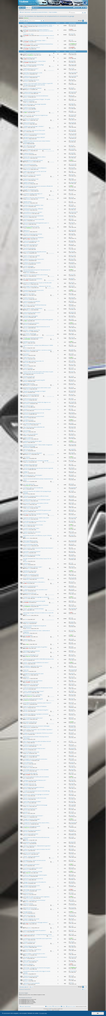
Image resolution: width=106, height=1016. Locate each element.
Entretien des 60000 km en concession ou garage (35, 460)
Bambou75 (28, 284)
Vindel (27, 644)
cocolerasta (28, 628)
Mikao (26, 220)
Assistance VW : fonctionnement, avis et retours (35, 274)
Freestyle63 (27, 465)
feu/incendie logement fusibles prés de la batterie (36, 776)
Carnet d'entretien (28, 368)
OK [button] (98, 1013)
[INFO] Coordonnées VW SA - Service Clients (34, 61)
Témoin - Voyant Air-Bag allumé (31, 856)
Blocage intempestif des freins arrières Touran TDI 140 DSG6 (37, 559)
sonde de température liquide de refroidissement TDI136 (38, 687)
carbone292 (27, 124)
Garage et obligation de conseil (31, 919)
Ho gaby (26, 421)
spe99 (71, 319)
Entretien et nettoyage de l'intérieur (32, 88)
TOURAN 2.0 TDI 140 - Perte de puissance (33, 197)
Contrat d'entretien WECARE (30, 544)
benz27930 (72, 149)
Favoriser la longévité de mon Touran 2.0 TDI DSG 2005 (37, 282)
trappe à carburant (28, 437)
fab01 (26, 112)
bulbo (26, 865)
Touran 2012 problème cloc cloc (31, 241)
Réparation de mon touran (30, 908)
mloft (71, 464)
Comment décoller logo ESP (30, 773)
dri (25, 374)
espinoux (27, 678)
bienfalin (26, 831)
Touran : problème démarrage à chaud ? (33, 691)
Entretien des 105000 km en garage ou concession (36, 794)
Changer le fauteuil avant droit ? (31, 864)
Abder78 (26, 355)
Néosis (71, 744)
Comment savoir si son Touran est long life (34, 601)
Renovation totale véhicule (30, 722)
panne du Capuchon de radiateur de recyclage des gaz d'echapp (37, 492)
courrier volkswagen (28, 266)
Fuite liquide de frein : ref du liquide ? (32, 475)
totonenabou (72, 122)
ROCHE (26, 835)
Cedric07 (26, 206)
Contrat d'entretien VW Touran (31, 80)
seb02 (27, 753)
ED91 (71, 646)
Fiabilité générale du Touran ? (30, 68)
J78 (27, 435)
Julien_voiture (72, 133)
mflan (26, 377)
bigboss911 (28, 854)
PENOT (26, 590)
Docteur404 (28, 575)
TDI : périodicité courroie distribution (32, 278)
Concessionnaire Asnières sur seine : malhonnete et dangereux (36, 631)
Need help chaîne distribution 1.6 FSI (32, 73)
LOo (71, 226)
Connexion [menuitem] (84, 8)
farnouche (72, 371)
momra (26, 556)
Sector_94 (28, 485)
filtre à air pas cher (28, 449)
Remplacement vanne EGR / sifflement (33, 208)
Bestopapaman (27, 500)
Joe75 (71, 353)
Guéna (27, 843)
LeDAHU (27, 538)
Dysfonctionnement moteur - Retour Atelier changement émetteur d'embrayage (37, 445)
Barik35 (26, 497)
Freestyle (72, 765)
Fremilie (26, 358)
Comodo (26, 781)
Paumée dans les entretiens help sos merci (34, 748)
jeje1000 (26, 264)
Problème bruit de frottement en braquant (34, 134)
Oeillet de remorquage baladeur (31, 755)
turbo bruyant (26, 563)
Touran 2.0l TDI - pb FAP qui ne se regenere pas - (35, 115)
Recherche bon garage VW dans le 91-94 (33, 413)
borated (71, 460)
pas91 (29, 150)
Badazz (27, 579)
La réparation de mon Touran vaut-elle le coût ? (35, 589)
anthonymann (27, 158)
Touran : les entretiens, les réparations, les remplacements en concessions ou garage (46, 16)
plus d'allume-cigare (28, 406)
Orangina (72, 452)
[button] (86, 21)
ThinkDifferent (73, 43)
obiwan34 (26, 763)
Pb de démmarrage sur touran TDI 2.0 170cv (34, 521)
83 (51, 335)
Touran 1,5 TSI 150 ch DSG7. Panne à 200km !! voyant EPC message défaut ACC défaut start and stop (38, 84)
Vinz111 (71, 581)
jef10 (71, 29)
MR (26, 176)
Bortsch (26, 533)
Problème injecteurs (28, 153)
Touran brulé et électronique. (30, 834)
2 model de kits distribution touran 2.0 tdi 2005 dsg (36, 791)
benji (25, 660)
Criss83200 (72, 449)
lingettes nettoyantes (28, 182)
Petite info (25, 670)
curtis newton (72, 577)
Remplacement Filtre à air (29, 593)
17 (53, 619)
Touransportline (73, 487)
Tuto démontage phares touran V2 (32, 423)
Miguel (71, 513)
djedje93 (71, 278)
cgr (25, 116)
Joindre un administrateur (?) (30, 586)
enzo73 (71, 604)
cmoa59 (71, 554)
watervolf (26, 572)
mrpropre (26, 224)
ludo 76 (71, 471)
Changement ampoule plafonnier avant (33, 673)
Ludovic (26, 327)
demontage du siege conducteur (31, 651)
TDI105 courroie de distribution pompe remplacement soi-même (38, 479)
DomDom (72, 337)
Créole (26, 857)
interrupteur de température (30, 244)
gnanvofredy (72, 24)
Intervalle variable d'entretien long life (33, 699)
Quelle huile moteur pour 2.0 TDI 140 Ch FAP (34, 171)
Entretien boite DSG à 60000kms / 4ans (33, 205)
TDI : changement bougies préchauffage (33, 65)
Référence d (26, 230)
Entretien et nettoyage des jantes (31, 826)
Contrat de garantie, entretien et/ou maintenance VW (37, 149)
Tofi (70, 741)
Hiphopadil (26, 299)
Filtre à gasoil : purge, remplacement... (33, 308)
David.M (26, 511)
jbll (70, 237)
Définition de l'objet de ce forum (31, 47)
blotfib (71, 423)
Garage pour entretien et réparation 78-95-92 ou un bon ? (38, 733)
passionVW (28, 615)
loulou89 (26, 689)
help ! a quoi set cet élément (30, 434)
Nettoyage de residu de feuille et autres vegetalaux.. (36, 896)
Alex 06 (27, 481)
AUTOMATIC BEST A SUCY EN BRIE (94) (33, 488)
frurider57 (72, 215)
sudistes (26, 469)
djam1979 (26, 869)
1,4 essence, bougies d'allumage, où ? (32, 193)
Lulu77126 (72, 251)
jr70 (71, 665)
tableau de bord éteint (29, 123)
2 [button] (84, 20)
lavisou (71, 197)
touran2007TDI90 (28, 692)
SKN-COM (28, 169)
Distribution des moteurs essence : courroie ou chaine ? (37, 350)
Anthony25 (72, 780)
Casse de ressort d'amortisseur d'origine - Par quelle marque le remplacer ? (36, 100)
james (26, 652)
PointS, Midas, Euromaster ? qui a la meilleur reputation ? (38, 729)
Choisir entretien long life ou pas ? (32, 312)
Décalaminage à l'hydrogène (30, 316)
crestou (27, 806)
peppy (26, 739)
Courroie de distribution (29, 248)
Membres (36, 7)
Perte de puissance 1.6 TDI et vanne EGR (33, 219)
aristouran (26, 217)
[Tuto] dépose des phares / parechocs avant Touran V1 (37, 703)
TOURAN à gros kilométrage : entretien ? (33, 126)
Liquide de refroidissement (30, 622)
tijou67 (71, 702)
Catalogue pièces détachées (30, 464)
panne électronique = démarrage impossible (34, 104)
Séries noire (26, 364)
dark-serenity (30, 161)
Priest (71, 845)
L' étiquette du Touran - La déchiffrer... (33, 695)
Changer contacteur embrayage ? (31, 819)
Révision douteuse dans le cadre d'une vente (34, 798)
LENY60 (26, 883)
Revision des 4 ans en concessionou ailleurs (34, 157)
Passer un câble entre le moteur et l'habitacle (34, 706)
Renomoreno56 (27, 519)
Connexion (28, 9)
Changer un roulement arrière (31, 574)
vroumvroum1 (72, 164)
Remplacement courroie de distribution (33, 216)
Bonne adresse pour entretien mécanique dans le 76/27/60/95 (36, 737)
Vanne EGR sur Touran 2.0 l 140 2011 (32, 212)
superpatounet (27, 542)
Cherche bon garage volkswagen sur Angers (34, 391)
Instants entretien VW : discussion (32, 532)
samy (26, 172)
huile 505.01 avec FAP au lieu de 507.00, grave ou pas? (37, 510)
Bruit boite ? (26, 354)
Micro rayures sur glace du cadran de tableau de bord (37, 741)
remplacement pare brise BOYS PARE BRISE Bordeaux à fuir (38, 659)
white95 (26, 711)
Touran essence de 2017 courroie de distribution (35, 96)
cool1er (26, 267)
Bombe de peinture (28, 893)
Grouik (27, 504)
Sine (71, 40)
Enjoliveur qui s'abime (29, 294)
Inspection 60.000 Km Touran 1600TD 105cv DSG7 (36, 517)
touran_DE (72, 266)
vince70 (71, 68)
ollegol (71, 333)
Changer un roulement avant (30, 189)
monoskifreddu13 (28, 760)
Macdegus (28, 351)
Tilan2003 (28, 235)
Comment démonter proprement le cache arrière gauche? (38, 319)
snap (25, 792)
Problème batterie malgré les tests (32, 92)
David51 (71, 625)
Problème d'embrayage (29, 107)
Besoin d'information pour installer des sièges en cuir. (37, 402)
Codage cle (26, 471)
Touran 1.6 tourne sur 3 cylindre (31, 255)
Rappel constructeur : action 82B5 (32, 506)
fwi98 (26, 143)
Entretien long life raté (29, 376)
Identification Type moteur (30, 571)
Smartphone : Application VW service (32, 666)
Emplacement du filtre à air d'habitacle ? (33, 237)
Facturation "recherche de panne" (32, 551)
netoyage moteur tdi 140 (29, 784)
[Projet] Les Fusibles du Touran (31, 226)
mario (71, 687)
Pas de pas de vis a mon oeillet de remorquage (35, 805)
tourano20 (26, 242)
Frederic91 (72, 535)
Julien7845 (27, 154)
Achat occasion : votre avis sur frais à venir (34, 130)
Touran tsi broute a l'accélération (31, 301)
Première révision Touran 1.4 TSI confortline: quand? (36, 499)
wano (71, 922)
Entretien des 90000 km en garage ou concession (35, 514)
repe (71, 126)
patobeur (29, 927)
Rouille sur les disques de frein (31, 119)
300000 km (26, 677)
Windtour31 (27, 135)
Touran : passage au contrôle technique (33, 608)
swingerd (26, 920)
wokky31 (26, 788)
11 (51, 396)
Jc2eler (71, 918)
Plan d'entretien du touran (30, 57)
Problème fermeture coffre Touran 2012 (33, 259)
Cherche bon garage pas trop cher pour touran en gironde (38, 468)
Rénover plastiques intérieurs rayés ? (32, 567)
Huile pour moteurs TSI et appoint (32, 175)
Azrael (71, 755)
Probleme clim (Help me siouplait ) (32, 262)
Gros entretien (27, 430)
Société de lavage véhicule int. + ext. (32, 745)
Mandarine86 (27, 447)
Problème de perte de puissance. (31, 76)
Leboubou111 (72, 64)
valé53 (26, 663)
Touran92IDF (27, 633)
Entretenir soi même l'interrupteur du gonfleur (35, 647)
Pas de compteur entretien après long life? (34, 380)
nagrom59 (26, 746)
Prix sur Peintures (27, 635)
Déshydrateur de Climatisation (31, 684)
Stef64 (27, 458)
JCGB (26, 598)
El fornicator (28, 909)
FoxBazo (26, 187)
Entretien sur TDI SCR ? (29, 341)
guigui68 (71, 437)
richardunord (28, 545)
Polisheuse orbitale (28, 904)
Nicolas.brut (72, 426)
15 (53, 150)
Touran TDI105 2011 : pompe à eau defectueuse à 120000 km (38, 346)
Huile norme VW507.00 (29, 915)
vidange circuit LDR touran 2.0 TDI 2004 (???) (34, 882)
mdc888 (71, 691)
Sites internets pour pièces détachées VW (33, 427)
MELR (71, 650)
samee (26, 813)
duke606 (27, 719)
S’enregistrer (35, 9)
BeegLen (26, 431)
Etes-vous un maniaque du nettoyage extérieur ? (35, 922)
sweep (26, 476)
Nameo (71, 244)
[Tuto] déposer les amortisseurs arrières (33, 578)
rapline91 (72, 673)
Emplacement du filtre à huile (30, 179)
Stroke (27, 756)
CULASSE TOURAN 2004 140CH (31, 528)
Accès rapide (20, 8)
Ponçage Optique (27, 912)
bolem (26, 549)
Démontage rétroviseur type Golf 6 (32, 889)
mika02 (26, 564)
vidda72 (26, 313)
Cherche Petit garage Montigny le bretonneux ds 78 (36, 326)
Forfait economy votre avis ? (30, 399)
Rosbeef (26, 249)
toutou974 (26, 802)
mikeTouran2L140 (28, 213)
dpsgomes (72, 915)
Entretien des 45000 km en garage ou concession (35, 714)
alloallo (71, 387)
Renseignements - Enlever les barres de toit (34, 860)
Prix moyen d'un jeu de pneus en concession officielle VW (38, 186)
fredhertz (26, 324)
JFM (25, 410)
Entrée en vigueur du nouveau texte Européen (35, 875)
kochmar (71, 654)
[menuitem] (77, 7)
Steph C (71, 95)
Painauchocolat (27, 93)
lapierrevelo (72, 694)
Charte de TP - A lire (28, 34)
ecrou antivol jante (28, 762)
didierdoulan (27, 165)
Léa (71, 547)
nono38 (26, 450)
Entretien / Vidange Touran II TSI (31, 330)
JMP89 (26, 392)
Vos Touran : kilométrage (29, 333)
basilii (71, 680)
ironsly (71, 99)
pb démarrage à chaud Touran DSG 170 (33, 361)
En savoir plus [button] (43, 1013)
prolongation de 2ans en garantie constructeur (35, 759)
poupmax (26, 879)
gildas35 (26, 671)
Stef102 (71, 830)
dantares (26, 180)
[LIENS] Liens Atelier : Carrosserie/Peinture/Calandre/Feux (38, 44)
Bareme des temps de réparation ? (32, 830)
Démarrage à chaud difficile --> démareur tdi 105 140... (37, 286)
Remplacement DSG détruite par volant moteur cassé (37, 387)
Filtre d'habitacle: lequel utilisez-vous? (33, 718)
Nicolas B (72, 107)
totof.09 (26, 850)
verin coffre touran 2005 (29, 145)
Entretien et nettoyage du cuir (31, 655)
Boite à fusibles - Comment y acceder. (33, 871)
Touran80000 (27, 210)
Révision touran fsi (28, 766)
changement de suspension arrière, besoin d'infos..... (36, 822)
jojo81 (71, 506)
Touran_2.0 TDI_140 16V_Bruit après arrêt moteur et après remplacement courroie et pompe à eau (38, 372)
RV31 (27, 66)
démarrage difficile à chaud (30, 541)
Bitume (71, 808)
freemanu (26, 552)
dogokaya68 (72, 748)
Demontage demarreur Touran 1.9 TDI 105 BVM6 (35, 769)
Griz (71, 247)
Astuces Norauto (27, 639)
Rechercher (22, 9)
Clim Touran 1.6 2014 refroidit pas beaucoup (34, 305)
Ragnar (26, 381)
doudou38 (26, 785)
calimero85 (72, 769)
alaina (26, 147)
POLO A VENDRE (29, 898)
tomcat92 (72, 630)
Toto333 (71, 658)
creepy (26, 369)
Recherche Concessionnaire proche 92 (33, 878)
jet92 (29, 89)
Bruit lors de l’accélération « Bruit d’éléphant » (35, 168)
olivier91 (26, 86)
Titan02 (26, 70)
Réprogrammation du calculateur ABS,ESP (34, 137)
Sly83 (71, 293)
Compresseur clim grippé (29, 842)
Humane (71, 713)
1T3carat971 (27, 403)
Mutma (71, 478)
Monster (26, 417)
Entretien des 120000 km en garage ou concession (36, 597)
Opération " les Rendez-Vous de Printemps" (34, 900)
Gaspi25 (71, 709)
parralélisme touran (28, 420)
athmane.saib (72, 53)
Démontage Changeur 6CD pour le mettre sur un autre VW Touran (38, 613)
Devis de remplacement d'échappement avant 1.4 (36, 223)
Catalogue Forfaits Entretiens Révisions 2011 (34, 780)
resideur (71, 118)
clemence (26, 529)
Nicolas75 (72, 762)
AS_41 (71, 531)
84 (53, 335)
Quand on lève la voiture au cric (31, 111)
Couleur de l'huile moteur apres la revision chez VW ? (36, 849)
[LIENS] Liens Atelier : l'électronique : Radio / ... (35, 40)
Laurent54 (26, 522)
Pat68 (71, 398)
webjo (27, 295)
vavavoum (26, 414)
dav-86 (71, 721)
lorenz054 (26, 35)
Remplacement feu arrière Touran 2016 (33, 290)
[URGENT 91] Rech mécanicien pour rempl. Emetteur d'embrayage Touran (36, 141)
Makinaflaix (28, 727)
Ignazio (26, 561)
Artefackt (26, 317)
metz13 (29, 309)
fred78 (71, 178)
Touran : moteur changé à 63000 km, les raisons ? (36, 662)
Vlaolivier (26, 886)
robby (71, 83)
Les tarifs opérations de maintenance (32, 680)
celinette (26, 749)
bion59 (71, 860)
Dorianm (29, 454)
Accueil (23, 7)
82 (50, 335)
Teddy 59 (26, 81)
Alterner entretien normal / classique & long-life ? (35, 710)
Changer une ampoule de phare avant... (33, 337)
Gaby (26, 26)
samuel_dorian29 (73, 72)
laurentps (26, 291)
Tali (25, 428)
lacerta (26, 526)
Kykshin (71, 544)
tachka (26, 407)
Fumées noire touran (28, 298)
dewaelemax (27, 231)
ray (25, 131)
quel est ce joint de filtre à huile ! (31, 853)
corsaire (26, 916)
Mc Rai (71, 499)
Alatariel (27, 767)
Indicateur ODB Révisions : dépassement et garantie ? (37, 846)
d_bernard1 (28, 424)
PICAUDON (27, 820)
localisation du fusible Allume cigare (32, 441)
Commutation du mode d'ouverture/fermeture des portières (36, 838)
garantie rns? (26, 812)
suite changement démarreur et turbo (33, 525)
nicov (26, 861)
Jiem (71, 563)
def (25, 730)
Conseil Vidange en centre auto (31, 752)
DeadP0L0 (72, 349)
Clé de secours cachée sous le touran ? (33, 815)
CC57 (29, 568)
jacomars (72, 698)
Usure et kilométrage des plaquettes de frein (34, 251)
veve (71, 193)
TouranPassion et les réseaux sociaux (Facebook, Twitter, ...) (38, 25)
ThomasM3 (28, 287)
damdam (71, 566)
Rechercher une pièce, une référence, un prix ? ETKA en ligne (37, 536)
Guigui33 (71, 815)
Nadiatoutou (72, 312)
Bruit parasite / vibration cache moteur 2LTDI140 (35, 503)
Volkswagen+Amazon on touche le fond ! (33, 416)
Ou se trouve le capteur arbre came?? (32, 868)
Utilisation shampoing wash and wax (32, 234)
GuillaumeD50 (27, 183)
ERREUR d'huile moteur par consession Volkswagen (36, 726)
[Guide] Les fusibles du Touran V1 (31, 53)
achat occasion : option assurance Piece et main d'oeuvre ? (38, 548)
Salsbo (26, 442)
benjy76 (26, 715)
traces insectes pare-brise (29, 164)
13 (50, 150)
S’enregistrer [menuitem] (86, 8)
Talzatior (71, 394)
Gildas (26, 105)
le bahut (71, 589)
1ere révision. (26, 457)
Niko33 (26, 302)
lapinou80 (72, 174)
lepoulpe (71, 412)
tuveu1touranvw (27, 824)
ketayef (29, 594)
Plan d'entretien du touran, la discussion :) (34, 582)
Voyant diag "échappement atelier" (32, 801)
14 (51, 150)
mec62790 (72, 308)
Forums (29, 7)
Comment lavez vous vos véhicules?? (32, 453)
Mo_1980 (26, 362)
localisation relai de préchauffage (31, 555)
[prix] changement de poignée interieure (33, 787)
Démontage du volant (28, 383)
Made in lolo (72, 255)
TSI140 (71, 491)
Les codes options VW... (29, 484)
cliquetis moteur (27, 201)
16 (51, 619)
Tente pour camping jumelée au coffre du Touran (36, 496)
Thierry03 (28, 120)
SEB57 (26, 127)
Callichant (26, 138)
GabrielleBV (27, 77)
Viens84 (71, 189)
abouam (71, 383)
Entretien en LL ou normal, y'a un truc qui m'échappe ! (37, 409)
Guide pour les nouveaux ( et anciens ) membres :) (36, 29)
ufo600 (26, 809)
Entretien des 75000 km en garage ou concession (35, 605)
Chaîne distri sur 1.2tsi (29, 357)
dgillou (27, 840)
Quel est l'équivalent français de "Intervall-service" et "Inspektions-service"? (36, 270)
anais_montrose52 (73, 76)
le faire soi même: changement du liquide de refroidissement (34, 626)
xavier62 (71, 315)
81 (48, 335)
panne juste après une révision (31, 323)
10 (50, 396)
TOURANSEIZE (73, 608)
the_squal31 (72, 729)
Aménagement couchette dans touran (33, 160)
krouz (71, 926)
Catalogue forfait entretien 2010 (31, 885)
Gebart (26, 587)
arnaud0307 (72, 558)
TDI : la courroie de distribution (31, 394)
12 (48, 150)
